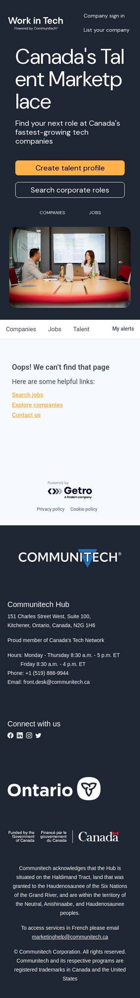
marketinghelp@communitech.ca (70, 937)
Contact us (26, 415)
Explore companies (37, 405)
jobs (54, 329)
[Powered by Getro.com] (70, 490)
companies (21, 329)
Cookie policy (84, 509)
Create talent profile (70, 168)
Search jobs (27, 394)
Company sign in (104, 15)
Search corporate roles (70, 190)
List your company (107, 29)
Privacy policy (50, 509)
